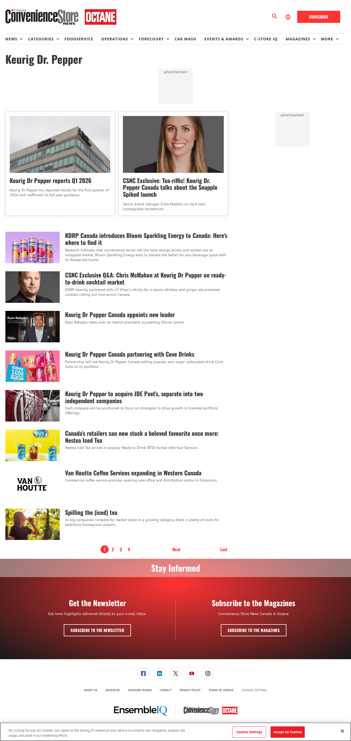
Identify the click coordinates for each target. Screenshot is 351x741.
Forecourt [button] (151, 38)
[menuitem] (16, 39)
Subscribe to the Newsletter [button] (97, 630)
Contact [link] (166, 690)
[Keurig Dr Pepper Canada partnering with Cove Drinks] (32, 366)
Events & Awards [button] (223, 38)
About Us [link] (90, 690)
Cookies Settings (254, 690)
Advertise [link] (112, 690)
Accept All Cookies (288, 732)
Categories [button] (41, 38)
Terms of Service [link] (221, 690)
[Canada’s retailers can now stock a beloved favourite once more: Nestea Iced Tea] (32, 445)
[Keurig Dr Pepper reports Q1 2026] (60, 144)
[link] (143, 673)
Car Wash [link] (185, 38)
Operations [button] (114, 38)
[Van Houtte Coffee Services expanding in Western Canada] (32, 485)
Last (224, 549)
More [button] (327, 38)
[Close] (342, 731)
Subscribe (318, 17)
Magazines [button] (298, 38)
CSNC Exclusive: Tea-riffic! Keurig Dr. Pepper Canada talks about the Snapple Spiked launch (170, 187)
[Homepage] (60, 17)
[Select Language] (288, 17)
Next (176, 549)
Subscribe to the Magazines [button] (254, 630)
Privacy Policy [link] (190, 690)
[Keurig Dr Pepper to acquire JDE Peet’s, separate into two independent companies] (32, 406)
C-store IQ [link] (266, 38)
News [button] (11, 38)
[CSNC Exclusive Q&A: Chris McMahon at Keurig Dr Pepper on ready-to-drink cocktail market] (32, 287)
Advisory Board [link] (140, 690)
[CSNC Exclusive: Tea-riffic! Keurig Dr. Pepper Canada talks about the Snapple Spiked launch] (173, 144)
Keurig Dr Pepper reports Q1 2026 (50, 180)
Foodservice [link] (79, 38)
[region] (175, 731)
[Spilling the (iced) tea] (32, 524)
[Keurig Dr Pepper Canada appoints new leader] (32, 326)
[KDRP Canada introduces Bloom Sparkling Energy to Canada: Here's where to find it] (32, 247)
